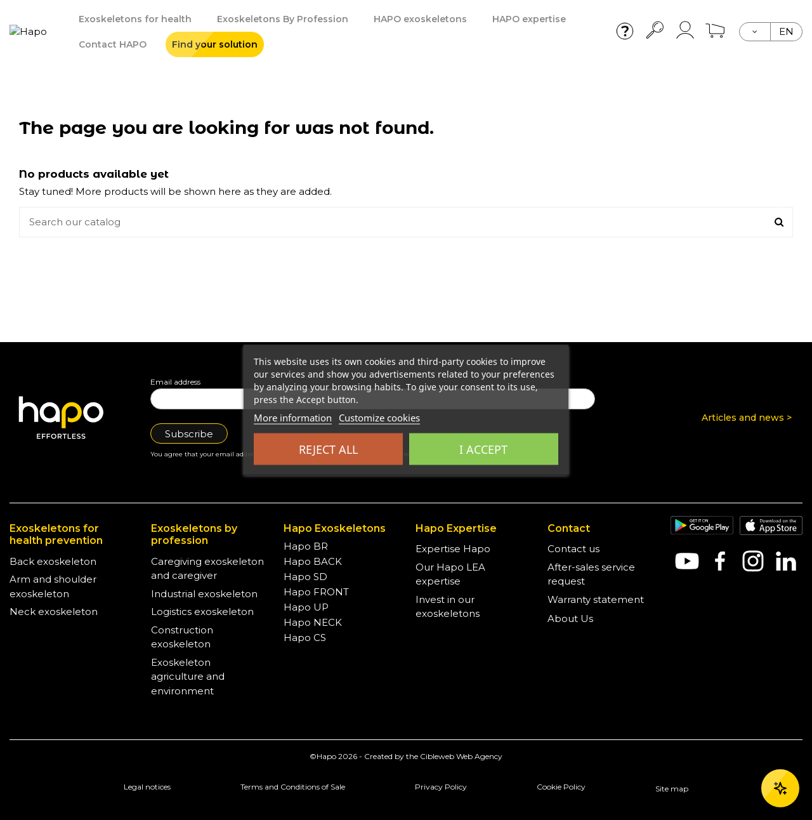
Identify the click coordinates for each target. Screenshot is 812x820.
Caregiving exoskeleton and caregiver (207, 568)
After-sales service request (591, 574)
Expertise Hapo (453, 549)
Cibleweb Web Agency (461, 756)
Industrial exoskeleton (204, 594)
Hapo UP (306, 607)
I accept (483, 449)
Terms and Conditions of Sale (292, 786)
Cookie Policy (561, 786)
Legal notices (147, 786)
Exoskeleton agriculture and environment (188, 676)
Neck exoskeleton (54, 611)
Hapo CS (305, 638)
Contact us (573, 549)
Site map (671, 788)
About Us (570, 618)
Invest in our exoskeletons (448, 606)
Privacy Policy (441, 786)
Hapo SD (305, 577)
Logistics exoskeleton (202, 611)
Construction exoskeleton (182, 637)
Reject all (328, 449)
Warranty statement (595, 599)
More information (293, 417)
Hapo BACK (313, 561)
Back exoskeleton (53, 561)
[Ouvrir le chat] (780, 788)
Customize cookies (379, 417)
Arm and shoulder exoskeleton (53, 586)
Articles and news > (747, 417)
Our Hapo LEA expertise (450, 574)
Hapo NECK (313, 622)
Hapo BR (306, 546)
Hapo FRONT (316, 592)
